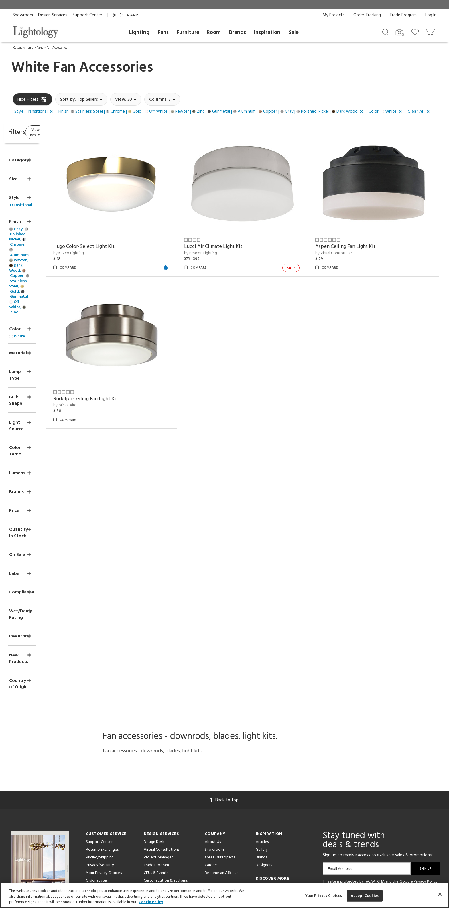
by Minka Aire (103, 405)
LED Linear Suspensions (275, 822)
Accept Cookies (365, 896)
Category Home (23, 47)
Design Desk (154, 746)
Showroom (23, 15)
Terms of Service (344, 791)
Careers (211, 770)
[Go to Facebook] (329, 812)
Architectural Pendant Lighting (282, 799)
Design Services (52, 15)
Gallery (262, 754)
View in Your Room (160, 793)
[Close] (440, 894)
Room (214, 32)
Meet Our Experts (220, 762)
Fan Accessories (56, 47)
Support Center (87, 15)
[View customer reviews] (385, 812)
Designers (264, 770)
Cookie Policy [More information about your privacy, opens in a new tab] (151, 902)
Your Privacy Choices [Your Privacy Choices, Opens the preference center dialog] (323, 896)
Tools (148, 815)
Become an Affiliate (222, 777)
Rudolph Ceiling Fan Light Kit (123, 399)
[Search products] (385, 31)
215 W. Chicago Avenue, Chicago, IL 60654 (361, 862)
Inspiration (267, 32)
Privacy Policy (426, 786)
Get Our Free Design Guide (40, 816)
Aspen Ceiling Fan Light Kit (358, 246)
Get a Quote (97, 807)
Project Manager (158, 762)
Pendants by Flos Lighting (277, 814)
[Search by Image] (400, 32)
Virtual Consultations (161, 754)
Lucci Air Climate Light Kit (239, 246)
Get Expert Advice (102, 815)
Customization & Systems (166, 785)
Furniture (188, 32)
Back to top (224, 704)
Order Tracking (367, 15)
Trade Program (403, 15)
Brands (237, 32)
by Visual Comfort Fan (346, 253)
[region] (224, 895)
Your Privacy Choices (104, 777)
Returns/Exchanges (102, 754)
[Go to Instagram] (359, 812)
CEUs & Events (156, 777)
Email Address (340, 773)
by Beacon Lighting (226, 253)
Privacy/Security (100, 770)
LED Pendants (267, 791)
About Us (213, 746)
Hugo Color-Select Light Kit (122, 246)
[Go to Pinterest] (343, 812)
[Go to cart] (430, 30)
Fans (163, 32)
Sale (294, 32)
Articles (262, 746)
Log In (430, 15)
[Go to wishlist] (416, 31)
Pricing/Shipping (100, 762)
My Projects (333, 15)
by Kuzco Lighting (106, 253)
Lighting (139, 32)
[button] (35, 112)
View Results (60, 133)
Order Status (96, 785)
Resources (152, 823)
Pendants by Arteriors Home (280, 807)
